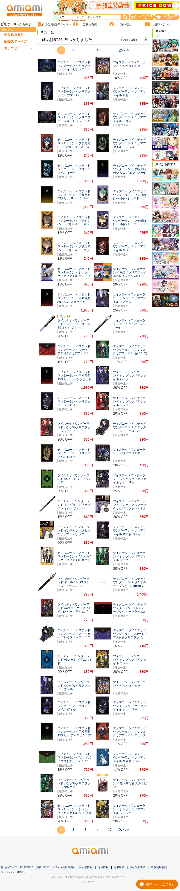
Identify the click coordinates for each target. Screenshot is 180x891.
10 (110, 50)
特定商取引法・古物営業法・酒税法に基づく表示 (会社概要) (37, 867)
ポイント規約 (137, 867)
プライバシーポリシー (14, 872)
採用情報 (103, 867)
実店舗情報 (85, 867)
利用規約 (118, 867)
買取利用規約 (159, 867)
